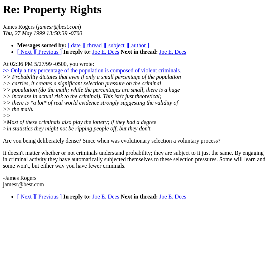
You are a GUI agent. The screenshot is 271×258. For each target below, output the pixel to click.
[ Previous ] (48, 52)
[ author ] (138, 45)
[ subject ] (116, 45)
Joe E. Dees (105, 52)
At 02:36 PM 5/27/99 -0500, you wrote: (48, 64)
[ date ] (76, 45)
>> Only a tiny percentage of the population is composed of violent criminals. (92, 70)
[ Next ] (26, 52)
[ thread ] (94, 45)
